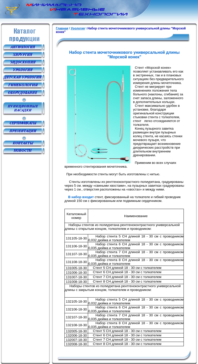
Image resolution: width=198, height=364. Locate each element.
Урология (78, 28)
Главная (62, 28)
